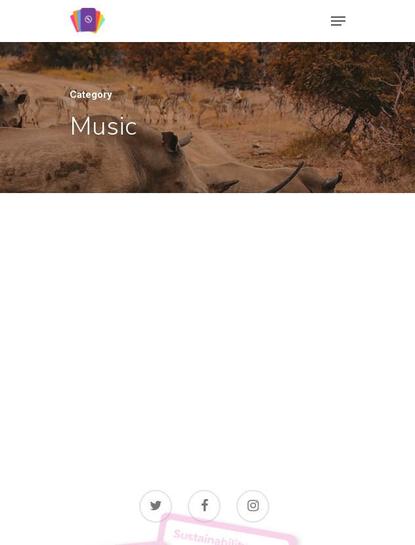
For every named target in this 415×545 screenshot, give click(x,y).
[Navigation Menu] (338, 21)
